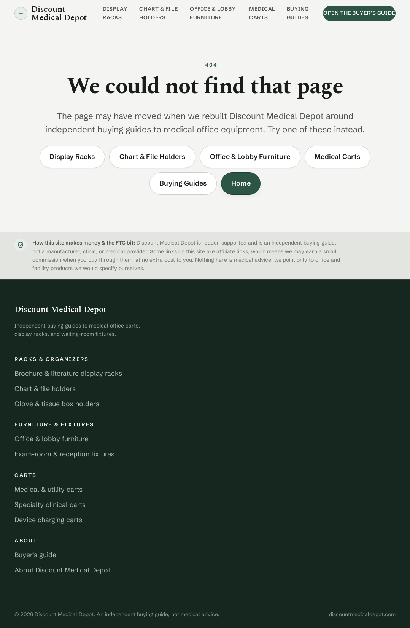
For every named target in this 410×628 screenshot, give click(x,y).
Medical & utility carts (48, 489)
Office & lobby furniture (51, 439)
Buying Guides (297, 13)
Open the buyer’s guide (359, 13)
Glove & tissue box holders (56, 404)
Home (241, 183)
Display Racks (115, 13)
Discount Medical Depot (60, 309)
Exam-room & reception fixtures (64, 454)
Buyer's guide (35, 555)
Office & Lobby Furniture (212, 13)
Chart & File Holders (158, 13)
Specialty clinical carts (50, 505)
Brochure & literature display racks (68, 373)
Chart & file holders (45, 389)
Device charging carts (48, 520)
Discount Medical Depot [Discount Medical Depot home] (50, 13)
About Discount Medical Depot (62, 570)
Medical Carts (262, 13)
